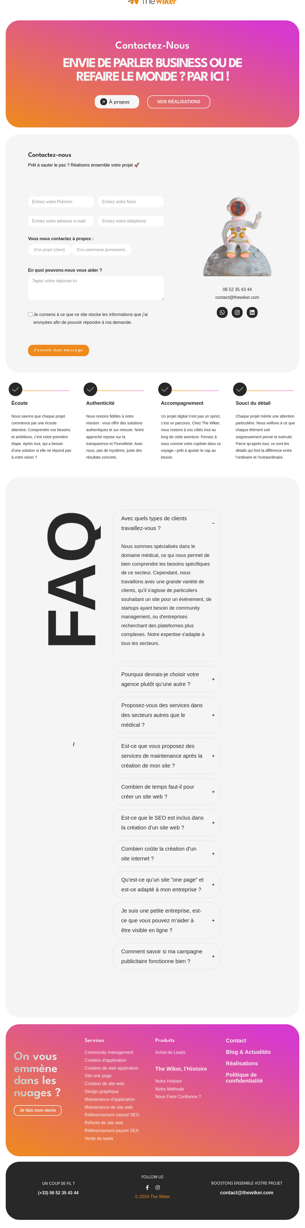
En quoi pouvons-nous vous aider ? (65, 270)
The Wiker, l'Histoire (181, 1069)
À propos (115, 101)
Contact (236, 1041)
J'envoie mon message (58, 350)
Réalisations (242, 1063)
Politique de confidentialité (244, 1078)
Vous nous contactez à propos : (61, 238)
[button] (166, 523)
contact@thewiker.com (246, 1192)
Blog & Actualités (248, 1052)
